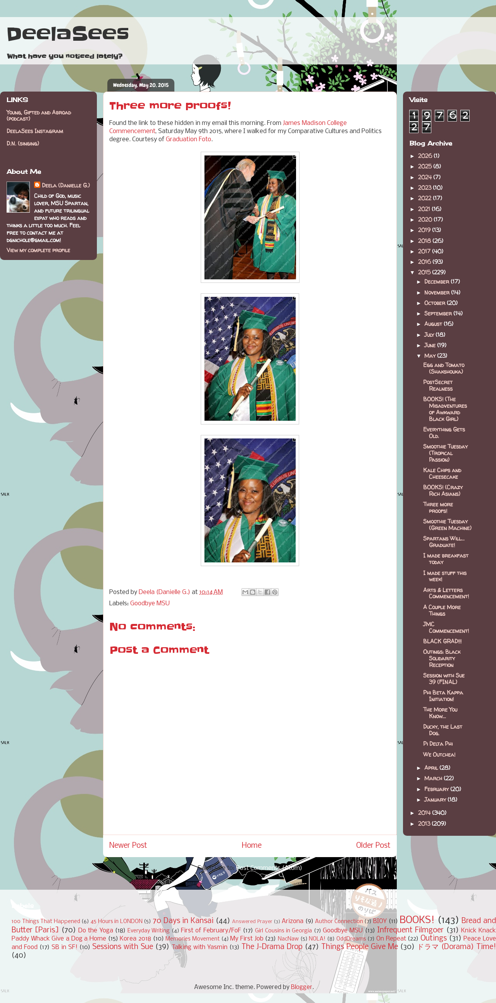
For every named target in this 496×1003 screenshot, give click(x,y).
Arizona (292, 921)
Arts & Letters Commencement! (446, 593)
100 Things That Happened (46, 922)
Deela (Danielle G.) (66, 185)
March (434, 778)
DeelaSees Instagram (35, 131)
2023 (425, 187)
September (438, 313)
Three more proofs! (438, 507)
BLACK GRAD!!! (442, 641)
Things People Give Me (359, 947)
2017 (425, 251)
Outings (433, 938)
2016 (425, 261)
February (437, 789)
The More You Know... (440, 713)
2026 (426, 155)
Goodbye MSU (150, 603)
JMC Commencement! (446, 627)
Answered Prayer (252, 921)
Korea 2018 (135, 938)
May (430, 355)
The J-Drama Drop (272, 947)
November (437, 292)
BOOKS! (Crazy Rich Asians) (443, 490)
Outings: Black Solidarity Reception (441, 658)
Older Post (373, 846)
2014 (425, 812)
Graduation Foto (188, 139)
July (430, 334)
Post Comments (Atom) (269, 868)
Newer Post (128, 846)
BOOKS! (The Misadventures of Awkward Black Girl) (445, 408)
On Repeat (391, 938)
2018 (425, 240)
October (435, 303)
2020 (426, 219)
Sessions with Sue (122, 947)
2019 (425, 230)
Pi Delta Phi (438, 743)
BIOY (380, 921)
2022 (425, 198)
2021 (425, 209)
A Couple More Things (442, 610)
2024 (425, 177)
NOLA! (317, 939)
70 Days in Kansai (183, 921)
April (431, 767)
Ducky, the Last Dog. (442, 730)
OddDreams (351, 939)
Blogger (301, 987)
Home (252, 846)
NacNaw (288, 939)
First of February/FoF (211, 930)
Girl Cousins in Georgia (283, 931)
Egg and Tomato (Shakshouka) (443, 368)
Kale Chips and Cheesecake (442, 473)
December (437, 281)
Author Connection (339, 922)
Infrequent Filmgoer (410, 930)
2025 (425, 166)
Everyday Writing (148, 931)
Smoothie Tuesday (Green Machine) (447, 525)
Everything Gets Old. (444, 433)
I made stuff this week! (445, 576)
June (430, 345)
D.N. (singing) (23, 143)
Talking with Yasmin (199, 947)
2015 (425, 272)
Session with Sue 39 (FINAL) (444, 679)
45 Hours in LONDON (117, 922)
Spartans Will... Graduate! (444, 542)
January (436, 799)
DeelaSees (67, 34)
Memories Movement (192, 939)
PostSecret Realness (438, 385)
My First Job (246, 938)
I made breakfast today (445, 559)
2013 (425, 823)
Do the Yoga (95, 930)
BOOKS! (417, 920)
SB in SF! (65, 947)
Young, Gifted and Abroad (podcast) (39, 116)
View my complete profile (38, 250)
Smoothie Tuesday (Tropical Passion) (445, 453)
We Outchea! (439, 754)
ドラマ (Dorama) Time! (456, 947)
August (434, 323)
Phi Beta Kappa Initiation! (443, 696)
